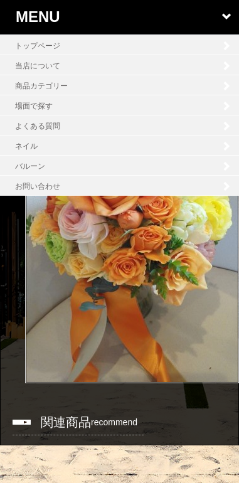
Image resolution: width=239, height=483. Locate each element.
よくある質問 (37, 126)
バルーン (30, 166)
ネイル (26, 146)
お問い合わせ (37, 186)
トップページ (37, 46)
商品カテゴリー (41, 86)
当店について (37, 66)
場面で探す (34, 106)
